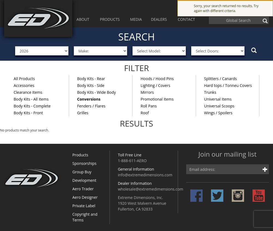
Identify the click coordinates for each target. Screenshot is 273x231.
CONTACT (186, 19)
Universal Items (218, 99)
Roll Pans (149, 106)
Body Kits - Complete (32, 106)
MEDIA (136, 19)
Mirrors (147, 92)
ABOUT (82, 19)
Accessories (24, 85)
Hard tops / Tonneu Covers (228, 85)
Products (80, 154)
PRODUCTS (110, 19)
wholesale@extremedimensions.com (150, 189)
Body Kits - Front (28, 112)
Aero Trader (83, 188)
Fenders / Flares (91, 106)
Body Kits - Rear (91, 78)
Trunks (210, 92)
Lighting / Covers (155, 85)
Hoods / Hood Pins (157, 78)
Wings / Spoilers (218, 112)
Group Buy (81, 171)
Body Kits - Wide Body (96, 92)
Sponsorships (84, 163)
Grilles (82, 112)
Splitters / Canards (220, 78)
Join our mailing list (227, 155)
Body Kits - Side (91, 85)
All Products (24, 78)
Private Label (83, 205)
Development (84, 180)
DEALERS (159, 19)
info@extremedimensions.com (145, 174)
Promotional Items (157, 99)
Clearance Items (28, 92)
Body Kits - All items (31, 99)
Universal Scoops (219, 106)
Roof (145, 112)
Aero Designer (85, 197)
